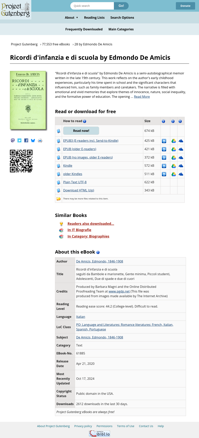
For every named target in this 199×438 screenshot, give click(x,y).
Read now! (81, 131)
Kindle (67, 165)
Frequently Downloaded (84, 29)
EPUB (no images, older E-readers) (88, 157)
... (140, 96)
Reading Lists (94, 17)
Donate (185, 6)
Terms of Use (125, 426)
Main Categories (121, 29)
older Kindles (72, 174)
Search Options (122, 17)
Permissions (105, 426)
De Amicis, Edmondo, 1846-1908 (99, 261)
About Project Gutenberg (53, 426)
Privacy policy (83, 426)
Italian (80, 317)
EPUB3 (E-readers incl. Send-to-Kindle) (90, 140)
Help (161, 426)
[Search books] (92, 6)
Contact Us (146, 426)
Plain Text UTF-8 (74, 182)
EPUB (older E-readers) (79, 149)
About (71, 17)
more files (83, 198)
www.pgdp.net (119, 291)
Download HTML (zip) (78, 190)
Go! (121, 5)
